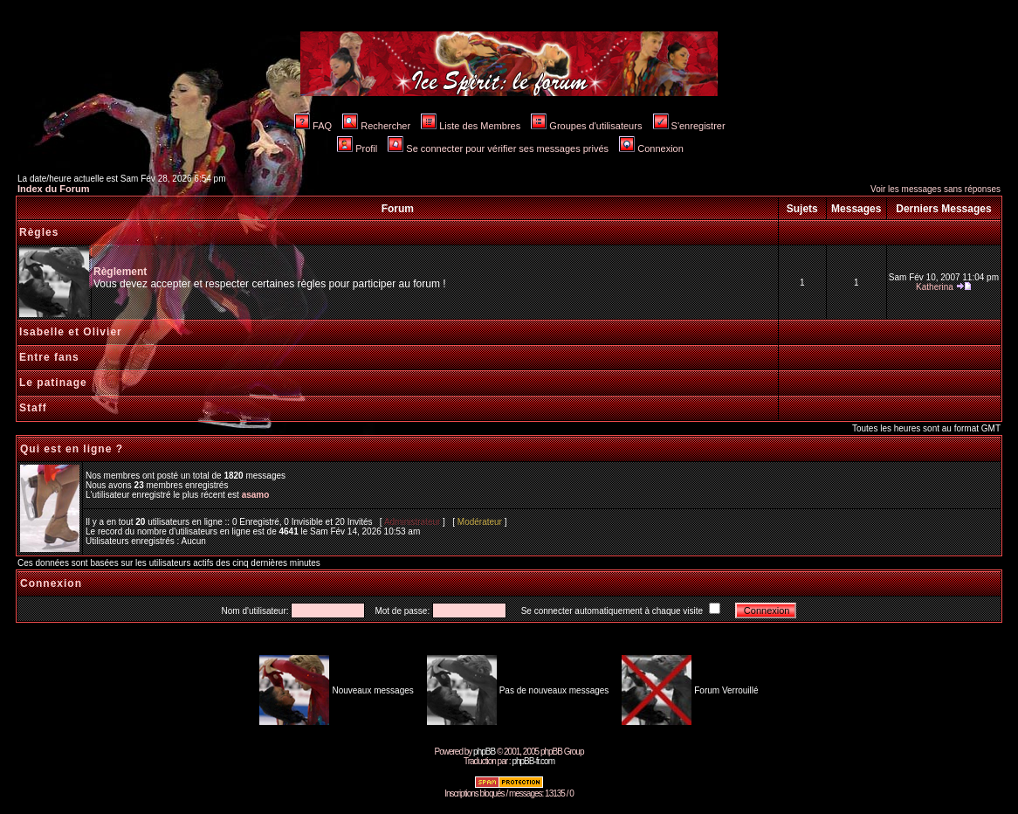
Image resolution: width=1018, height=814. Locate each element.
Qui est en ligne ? (71, 449)
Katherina (934, 287)
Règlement (120, 272)
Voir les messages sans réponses (935, 189)
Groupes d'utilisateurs (586, 126)
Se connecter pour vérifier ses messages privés (498, 148)
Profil (357, 148)
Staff (33, 408)
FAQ (313, 126)
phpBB (484, 751)
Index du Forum (53, 188)
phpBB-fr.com (533, 761)
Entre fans (49, 357)
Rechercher (376, 126)
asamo (256, 495)
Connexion (651, 148)
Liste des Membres (470, 126)
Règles (38, 232)
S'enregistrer (689, 126)
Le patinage (53, 382)
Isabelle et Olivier (70, 332)
